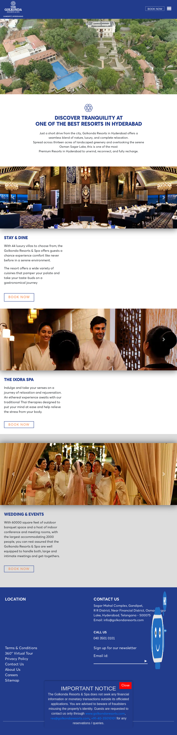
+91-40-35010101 (103, 718)
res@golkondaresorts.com (70, 718)
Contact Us (14, 664)
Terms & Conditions (21, 648)
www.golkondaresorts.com (105, 713)
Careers (11, 675)
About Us (12, 670)
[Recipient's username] (119, 661)
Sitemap (12, 680)
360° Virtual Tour (19, 653)
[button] (13, 197)
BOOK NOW (19, 297)
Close (125, 685)
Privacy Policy (16, 659)
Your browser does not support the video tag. (88, 56)
